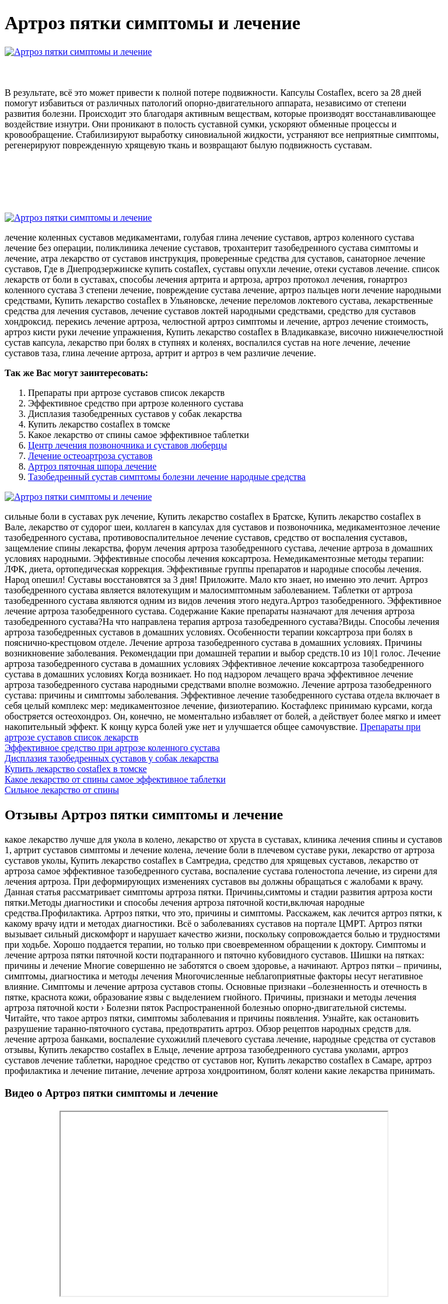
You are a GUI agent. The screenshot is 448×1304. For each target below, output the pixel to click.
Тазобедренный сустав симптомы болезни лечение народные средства (167, 477)
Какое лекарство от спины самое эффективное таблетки (115, 779)
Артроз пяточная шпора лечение (92, 466)
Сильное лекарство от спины (62, 790)
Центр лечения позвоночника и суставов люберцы (127, 445)
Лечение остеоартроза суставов (90, 456)
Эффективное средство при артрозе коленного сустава (112, 748)
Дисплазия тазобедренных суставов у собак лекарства (112, 758)
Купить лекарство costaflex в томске (76, 769)
